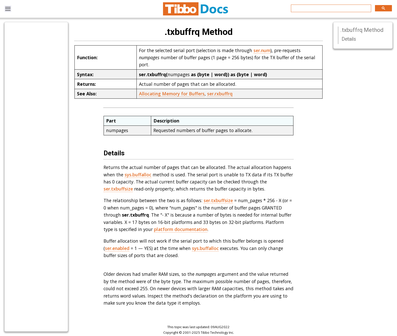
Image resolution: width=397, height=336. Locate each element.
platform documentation (180, 229)
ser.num (261, 50)
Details (349, 39)
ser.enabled (117, 248)
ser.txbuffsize (118, 189)
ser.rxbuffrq (219, 94)
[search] (330, 8)
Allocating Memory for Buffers (172, 94)
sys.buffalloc (138, 175)
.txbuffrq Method (362, 30)
